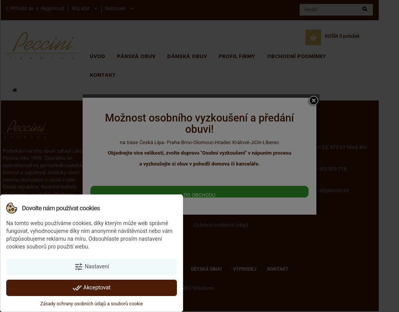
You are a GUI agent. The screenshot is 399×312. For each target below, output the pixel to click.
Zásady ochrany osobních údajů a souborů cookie (91, 304)
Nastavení (91, 266)
